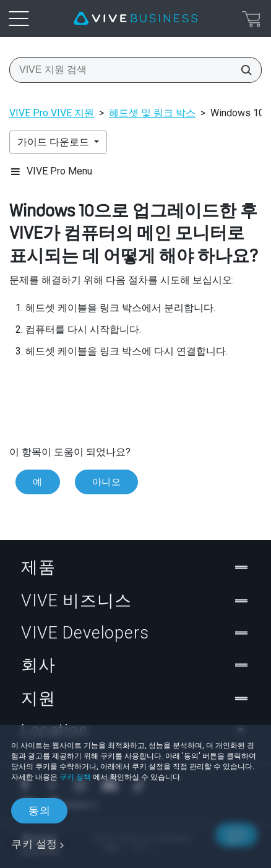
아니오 (106, 482)
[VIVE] (135, 18)
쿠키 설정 (34, 844)
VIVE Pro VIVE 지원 (51, 113)
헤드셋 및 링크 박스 (152, 113)
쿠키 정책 (75, 777)
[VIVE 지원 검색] (242, 70)
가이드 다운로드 (54, 142)
